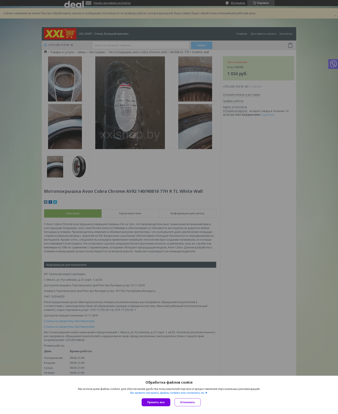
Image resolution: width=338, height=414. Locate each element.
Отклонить (187, 402)
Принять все (156, 402)
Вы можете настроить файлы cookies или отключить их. (167, 392)
